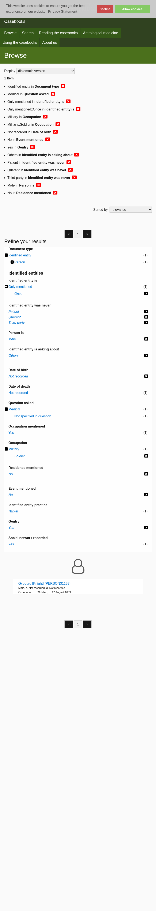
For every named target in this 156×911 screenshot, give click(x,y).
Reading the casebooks (58, 33)
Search (28, 33)
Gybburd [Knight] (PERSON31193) (44, 583)
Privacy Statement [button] (62, 11)
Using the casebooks (20, 42)
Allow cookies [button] (132, 9)
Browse (10, 33)
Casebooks (14, 21)
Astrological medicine (100, 33)
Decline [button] (104, 9)
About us (49, 42)
